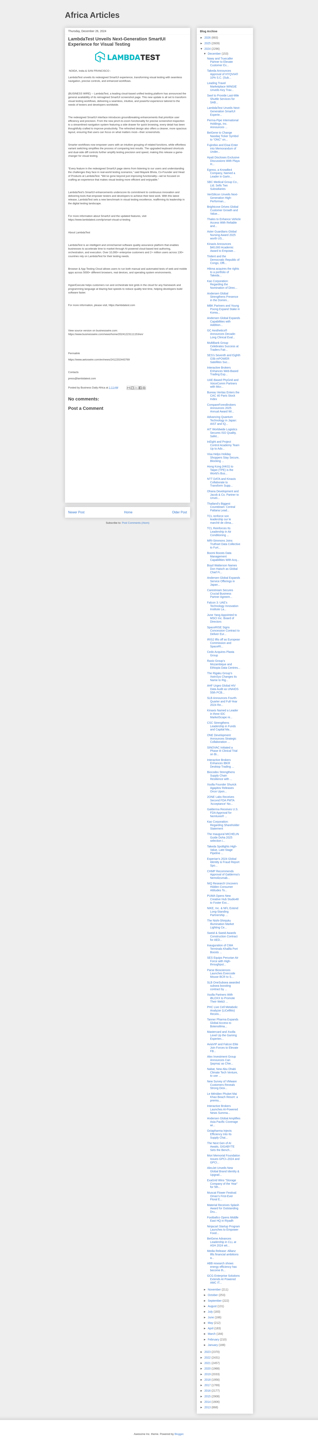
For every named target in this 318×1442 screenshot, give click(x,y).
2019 (208, 1374)
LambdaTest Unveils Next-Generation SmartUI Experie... (223, 111)
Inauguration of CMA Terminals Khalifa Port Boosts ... (222, 949)
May (211, 1322)
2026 (208, 37)
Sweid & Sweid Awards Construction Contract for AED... (222, 936)
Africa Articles (92, 15)
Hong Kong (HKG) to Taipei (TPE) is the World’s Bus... (220, 470)
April (211, 1328)
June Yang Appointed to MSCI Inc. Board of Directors (222, 618)
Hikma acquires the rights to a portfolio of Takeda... (223, 272)
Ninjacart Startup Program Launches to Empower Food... (223, 1230)
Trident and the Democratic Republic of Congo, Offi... (223, 260)
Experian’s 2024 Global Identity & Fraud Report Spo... (223, 862)
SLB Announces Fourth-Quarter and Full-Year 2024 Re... (222, 701)
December (214, 53)
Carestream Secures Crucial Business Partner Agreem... (220, 593)
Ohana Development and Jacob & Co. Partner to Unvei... (223, 495)
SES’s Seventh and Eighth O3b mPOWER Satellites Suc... (223, 359)
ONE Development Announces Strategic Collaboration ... (221, 738)
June (211, 1317)
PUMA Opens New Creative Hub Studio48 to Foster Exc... (223, 899)
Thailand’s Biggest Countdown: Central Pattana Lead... (221, 507)
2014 (208, 1401)
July (211, 1311)
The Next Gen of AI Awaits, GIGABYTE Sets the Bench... (220, 1146)
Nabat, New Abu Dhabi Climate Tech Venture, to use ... (222, 1072)
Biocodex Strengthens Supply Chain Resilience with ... (221, 775)
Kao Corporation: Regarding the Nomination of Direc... (222, 284)
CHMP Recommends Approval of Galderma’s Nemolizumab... (223, 875)
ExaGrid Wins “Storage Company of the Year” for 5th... (222, 1184)
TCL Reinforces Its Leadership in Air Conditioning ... (219, 532)
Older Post (179, 512)
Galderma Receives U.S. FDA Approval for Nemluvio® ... (222, 813)
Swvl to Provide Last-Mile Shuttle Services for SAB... (223, 99)
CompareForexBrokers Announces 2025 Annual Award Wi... (221, 408)
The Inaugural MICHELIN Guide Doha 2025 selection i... (223, 837)
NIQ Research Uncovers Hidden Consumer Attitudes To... (222, 887)
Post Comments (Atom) (135, 522)
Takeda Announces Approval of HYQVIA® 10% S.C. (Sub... (222, 74)
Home (128, 512)
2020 (208, 1368)
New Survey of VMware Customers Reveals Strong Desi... (222, 1085)
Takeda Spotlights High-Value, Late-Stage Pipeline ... (222, 850)
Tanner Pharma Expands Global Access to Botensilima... (222, 1023)
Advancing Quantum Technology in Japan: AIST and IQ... (222, 420)
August (212, 1306)
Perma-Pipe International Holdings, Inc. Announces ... (222, 124)
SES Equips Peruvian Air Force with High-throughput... (222, 961)
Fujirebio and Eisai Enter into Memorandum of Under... (222, 148)
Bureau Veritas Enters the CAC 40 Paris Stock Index (223, 396)
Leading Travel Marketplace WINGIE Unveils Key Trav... (222, 86)
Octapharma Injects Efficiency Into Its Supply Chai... (219, 1134)
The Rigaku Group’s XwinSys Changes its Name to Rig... (222, 677)
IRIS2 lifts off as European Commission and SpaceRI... (223, 643)
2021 (208, 1363)
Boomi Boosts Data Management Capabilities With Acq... (223, 556)
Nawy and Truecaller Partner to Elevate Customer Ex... (220, 62)
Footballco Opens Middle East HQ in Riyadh (222, 1219)
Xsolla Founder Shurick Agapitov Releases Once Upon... (221, 788)
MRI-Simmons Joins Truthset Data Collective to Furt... (223, 544)
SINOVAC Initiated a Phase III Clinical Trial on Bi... (222, 751)
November (214, 1289)
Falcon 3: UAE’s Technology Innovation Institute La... (222, 606)
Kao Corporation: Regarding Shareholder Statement (223, 825)
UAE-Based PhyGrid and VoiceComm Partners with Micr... (222, 383)
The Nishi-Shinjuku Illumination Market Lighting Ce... (220, 924)
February (214, 1339)
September (215, 1300)
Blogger (178, 1434)
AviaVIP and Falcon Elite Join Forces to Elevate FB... (222, 1048)
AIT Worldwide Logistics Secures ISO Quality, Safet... (222, 433)
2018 (208, 1379)
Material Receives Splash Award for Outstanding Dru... (223, 1208)
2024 (208, 48)
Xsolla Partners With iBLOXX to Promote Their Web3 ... (221, 998)
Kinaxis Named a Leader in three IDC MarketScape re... (222, 714)
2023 (208, 1351)
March (212, 1333)
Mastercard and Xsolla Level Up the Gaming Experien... (222, 1035)
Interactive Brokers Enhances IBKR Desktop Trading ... (220, 763)
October (213, 1295)
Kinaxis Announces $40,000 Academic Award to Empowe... (221, 247)
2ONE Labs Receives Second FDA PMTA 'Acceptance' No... (220, 800)
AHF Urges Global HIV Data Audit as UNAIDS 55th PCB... (222, 689)
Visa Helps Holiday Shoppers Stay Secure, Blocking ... (223, 457)
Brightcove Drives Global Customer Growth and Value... (222, 210)
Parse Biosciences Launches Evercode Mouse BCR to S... (221, 973)
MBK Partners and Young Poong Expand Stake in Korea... (223, 309)
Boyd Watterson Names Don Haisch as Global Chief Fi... (222, 569)
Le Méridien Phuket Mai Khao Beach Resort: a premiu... (222, 1097)
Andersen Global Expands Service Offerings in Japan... (223, 581)
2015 (208, 1396)
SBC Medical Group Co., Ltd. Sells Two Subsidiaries (222, 185)
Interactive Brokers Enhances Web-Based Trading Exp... (222, 371)
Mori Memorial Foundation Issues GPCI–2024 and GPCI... (223, 1159)
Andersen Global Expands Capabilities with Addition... (223, 321)
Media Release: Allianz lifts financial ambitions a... (222, 1254)
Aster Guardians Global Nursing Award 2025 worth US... (222, 235)
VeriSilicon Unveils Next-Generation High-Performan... (222, 198)
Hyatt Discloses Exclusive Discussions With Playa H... (223, 161)
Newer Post (76, 512)
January (213, 1345)
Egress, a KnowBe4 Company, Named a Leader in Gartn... (221, 173)
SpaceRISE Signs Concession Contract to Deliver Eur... (223, 631)
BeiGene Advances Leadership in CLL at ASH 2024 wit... (221, 1242)
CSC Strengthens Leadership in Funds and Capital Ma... (221, 726)
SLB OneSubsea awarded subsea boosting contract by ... (223, 986)
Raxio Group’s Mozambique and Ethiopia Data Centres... (223, 664)
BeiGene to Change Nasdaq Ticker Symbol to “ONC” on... (222, 136)
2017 (208, 1385)
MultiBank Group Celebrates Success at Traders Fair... (222, 346)
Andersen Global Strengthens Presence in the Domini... (222, 297)
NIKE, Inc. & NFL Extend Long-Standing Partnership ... (222, 912)
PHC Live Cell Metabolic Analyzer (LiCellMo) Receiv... (222, 1010)
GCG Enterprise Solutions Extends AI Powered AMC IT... (223, 1279)
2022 (208, 1357)
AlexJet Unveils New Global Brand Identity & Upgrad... (223, 1171)
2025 (208, 43)
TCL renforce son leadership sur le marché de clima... (220, 519)
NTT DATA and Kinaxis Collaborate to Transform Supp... (221, 482)
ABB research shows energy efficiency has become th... (222, 1267)
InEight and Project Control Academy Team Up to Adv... (223, 445)
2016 (208, 1390)
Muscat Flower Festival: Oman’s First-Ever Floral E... (222, 1196)
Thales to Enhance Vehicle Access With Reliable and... (224, 222)
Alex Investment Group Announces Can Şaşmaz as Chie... (221, 1060)
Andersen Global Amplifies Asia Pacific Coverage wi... (223, 1122)
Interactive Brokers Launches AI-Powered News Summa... (222, 1109)
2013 (208, 1407)
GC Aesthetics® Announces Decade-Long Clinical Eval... (221, 334)
